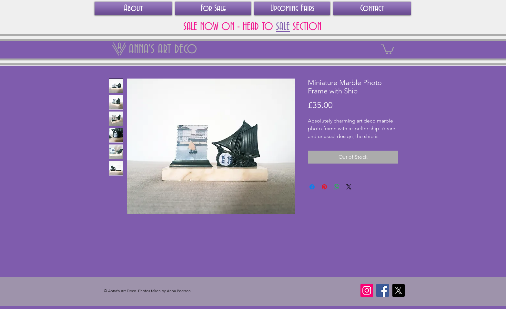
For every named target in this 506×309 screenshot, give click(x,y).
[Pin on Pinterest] (324, 187)
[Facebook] (382, 290)
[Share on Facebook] (312, 187)
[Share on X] (349, 187)
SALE (283, 27)
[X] (398, 290)
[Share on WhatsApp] (336, 187)
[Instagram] (366, 290)
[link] (387, 48)
